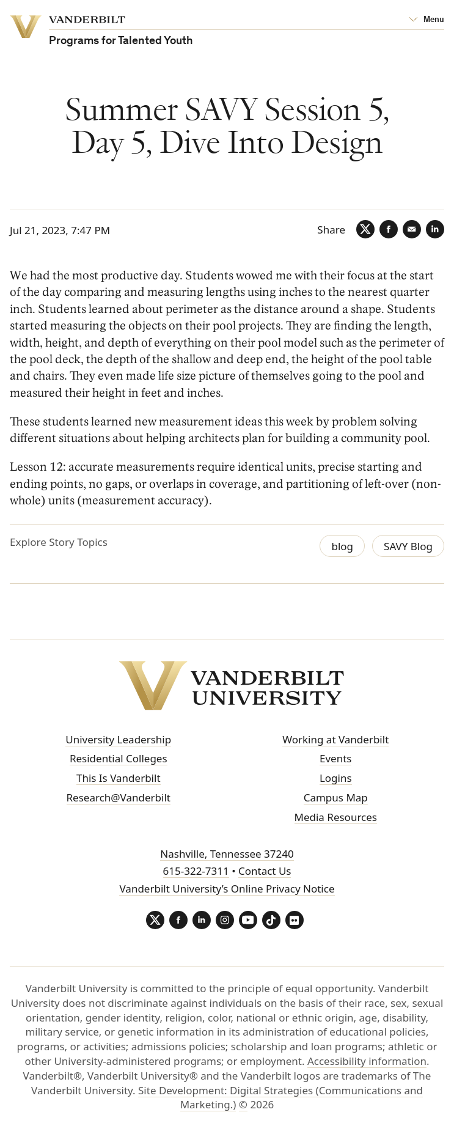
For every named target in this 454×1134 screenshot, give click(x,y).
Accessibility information (367, 1061)
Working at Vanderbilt (335, 739)
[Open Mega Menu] (426, 20)
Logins (336, 778)
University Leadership (118, 739)
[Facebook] (388, 229)
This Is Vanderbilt (118, 778)
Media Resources (336, 817)
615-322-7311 (196, 871)
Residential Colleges (118, 758)
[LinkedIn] (435, 229)
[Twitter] (365, 229)
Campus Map (336, 797)
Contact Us (264, 871)
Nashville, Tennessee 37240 (226, 854)
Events (335, 758)
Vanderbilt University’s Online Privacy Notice (226, 889)
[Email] (412, 229)
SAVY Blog (408, 546)
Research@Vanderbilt (118, 797)
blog (342, 546)
